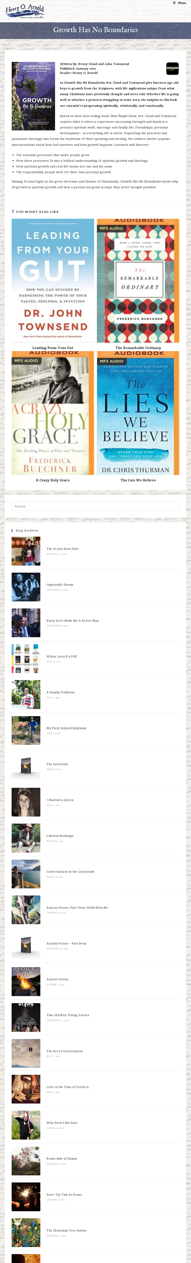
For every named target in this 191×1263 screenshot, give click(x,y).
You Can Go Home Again (56, 1111)
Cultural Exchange (51, 771)
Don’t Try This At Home (55, 1055)
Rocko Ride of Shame (53, 1026)
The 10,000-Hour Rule (54, 545)
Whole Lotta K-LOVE (53, 630)
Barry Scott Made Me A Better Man (64, 602)
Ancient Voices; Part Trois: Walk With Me (69, 828)
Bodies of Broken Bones (55, 1140)
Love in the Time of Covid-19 (59, 970)
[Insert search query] (95, 506)
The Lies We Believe (138, 480)
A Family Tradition (52, 658)
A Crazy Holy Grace (53, 480)
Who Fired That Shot (53, 998)
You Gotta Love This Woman (59, 1224)
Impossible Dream (51, 573)
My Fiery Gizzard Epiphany (58, 687)
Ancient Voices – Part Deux (57, 857)
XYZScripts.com (118, 1260)
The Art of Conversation (56, 941)
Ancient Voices (49, 885)
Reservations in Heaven (55, 1196)
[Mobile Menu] (179, 3)
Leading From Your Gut (52, 347)
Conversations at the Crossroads (62, 800)
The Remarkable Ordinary (138, 347)
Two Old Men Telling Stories (59, 913)
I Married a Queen (51, 743)
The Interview (48, 715)
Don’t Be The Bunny (52, 1168)
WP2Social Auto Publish (78, 1260)
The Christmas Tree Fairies (58, 1083)
